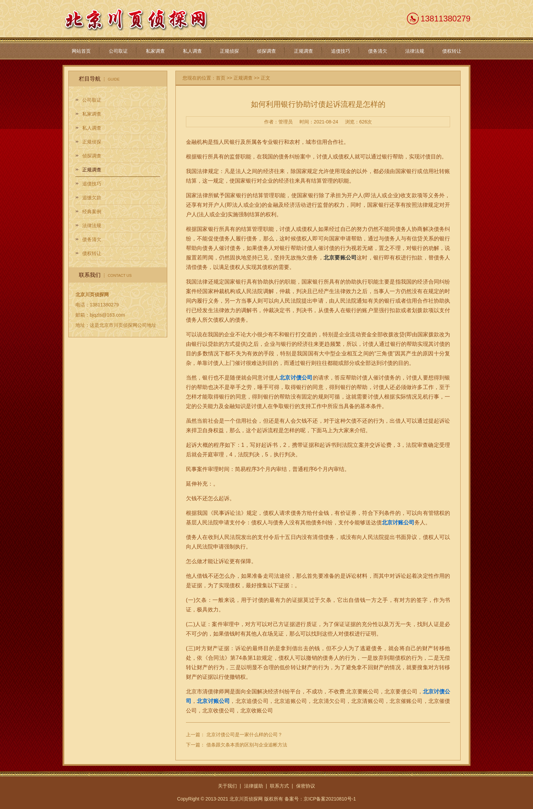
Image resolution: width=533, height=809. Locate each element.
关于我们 (227, 786)
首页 (220, 78)
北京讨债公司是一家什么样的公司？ (244, 734)
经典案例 (91, 211)
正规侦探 (229, 51)
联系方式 (279, 786)
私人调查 (192, 51)
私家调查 (155, 51)
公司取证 (118, 51)
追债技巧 (340, 51)
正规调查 (303, 51)
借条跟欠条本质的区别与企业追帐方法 (246, 744)
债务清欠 (377, 51)
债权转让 (451, 51)
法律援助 (253, 786)
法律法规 (414, 51)
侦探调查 (266, 51)
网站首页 (81, 51)
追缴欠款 (91, 197)
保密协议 (305, 786)
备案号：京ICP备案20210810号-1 (320, 799)
